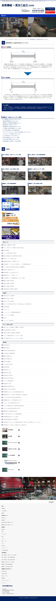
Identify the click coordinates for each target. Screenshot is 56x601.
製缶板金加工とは (6, 369)
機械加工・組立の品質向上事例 (7, 566)
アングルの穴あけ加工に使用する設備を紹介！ (12, 397)
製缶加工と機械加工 (7, 361)
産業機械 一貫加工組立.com (18, 5)
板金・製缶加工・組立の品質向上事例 (8, 559)
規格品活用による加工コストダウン (10, 124)
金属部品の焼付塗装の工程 (8, 386)
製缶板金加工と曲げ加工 (8, 375)
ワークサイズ (4, 534)
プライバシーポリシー (5, 580)
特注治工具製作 (6, 250)
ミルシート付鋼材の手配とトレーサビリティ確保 (13, 335)
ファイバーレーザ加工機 (8, 320)
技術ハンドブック (5, 575)
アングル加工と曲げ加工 (8, 364)
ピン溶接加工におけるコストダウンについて (12, 119)
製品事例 (3, 489)
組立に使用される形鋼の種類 (9, 353)
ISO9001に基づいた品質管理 (9, 295)
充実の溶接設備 (6, 306)
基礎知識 (3, 508)
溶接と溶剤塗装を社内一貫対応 (9, 330)
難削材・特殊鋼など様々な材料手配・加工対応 (12, 255)
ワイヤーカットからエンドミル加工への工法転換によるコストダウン (17, 132)
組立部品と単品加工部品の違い (9, 350)
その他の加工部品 (5, 550)
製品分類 (3, 529)
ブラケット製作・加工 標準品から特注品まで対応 (13, 247)
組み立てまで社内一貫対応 (8, 301)
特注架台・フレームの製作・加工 (9, 258)
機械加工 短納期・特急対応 (8, 280)
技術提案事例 (4, 552)
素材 (2, 536)
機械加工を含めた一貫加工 (8, 298)
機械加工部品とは (6, 347)
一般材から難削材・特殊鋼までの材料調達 (11, 332)
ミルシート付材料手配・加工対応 (9, 253)
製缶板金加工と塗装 (7, 372)
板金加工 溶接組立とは (7, 358)
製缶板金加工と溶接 (7, 383)
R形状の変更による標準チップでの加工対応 (12, 141)
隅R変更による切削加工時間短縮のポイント (12, 122)
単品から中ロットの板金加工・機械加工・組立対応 (13, 327)
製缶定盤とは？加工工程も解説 (9, 389)
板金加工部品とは (6, 345)
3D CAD (4, 317)
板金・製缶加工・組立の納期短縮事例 (8, 557)
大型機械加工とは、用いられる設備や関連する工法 (13, 391)
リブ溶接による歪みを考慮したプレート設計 (12, 128)
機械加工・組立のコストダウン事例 (12, 117)
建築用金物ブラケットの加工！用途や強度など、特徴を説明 (15, 394)
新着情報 (3, 495)
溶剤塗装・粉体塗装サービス (9, 269)
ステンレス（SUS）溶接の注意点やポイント (12, 402)
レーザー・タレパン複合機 (8, 315)
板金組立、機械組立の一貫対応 (9, 244)
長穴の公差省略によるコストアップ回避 (11, 137)
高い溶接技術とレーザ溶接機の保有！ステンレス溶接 (13, 278)
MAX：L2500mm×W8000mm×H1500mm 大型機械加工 (14, 266)
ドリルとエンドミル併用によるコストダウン (12, 133)
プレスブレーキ (6, 309)
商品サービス (4, 484)
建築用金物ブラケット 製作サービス (10, 275)
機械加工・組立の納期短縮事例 (7, 564)
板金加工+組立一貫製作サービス (7, 522)
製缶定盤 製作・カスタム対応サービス (10, 272)
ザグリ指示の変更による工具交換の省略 (11, 130)
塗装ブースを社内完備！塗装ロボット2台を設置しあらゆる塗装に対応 (17, 304)
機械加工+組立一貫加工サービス (7, 524)
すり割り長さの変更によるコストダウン (11, 139)
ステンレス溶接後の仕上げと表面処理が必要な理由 (13, 405)
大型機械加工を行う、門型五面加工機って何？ (12, 400)
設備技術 (3, 520)
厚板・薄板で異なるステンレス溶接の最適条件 (12, 413)
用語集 (3, 513)
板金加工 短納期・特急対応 (8, 286)
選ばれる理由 (4, 481)
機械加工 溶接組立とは (7, 356)
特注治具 (3, 545)
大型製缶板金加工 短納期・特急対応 (10, 288)
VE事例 (3, 492)
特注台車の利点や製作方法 (8, 378)
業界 (2, 531)
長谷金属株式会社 (26, 597)
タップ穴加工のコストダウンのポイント (11, 135)
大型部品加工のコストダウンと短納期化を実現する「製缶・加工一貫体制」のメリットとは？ (22, 422)
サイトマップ (4, 582)
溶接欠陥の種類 (6, 367)
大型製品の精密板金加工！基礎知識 (10, 419)
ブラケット (4, 538)
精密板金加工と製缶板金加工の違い (10, 411)
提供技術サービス (5, 515)
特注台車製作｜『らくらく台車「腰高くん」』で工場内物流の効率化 (17, 264)
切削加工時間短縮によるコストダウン (10, 121)
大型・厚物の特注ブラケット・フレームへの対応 (13, 338)
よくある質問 (4, 510)
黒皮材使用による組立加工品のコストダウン (12, 126)
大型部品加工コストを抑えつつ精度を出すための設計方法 (14, 424)
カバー (3, 543)
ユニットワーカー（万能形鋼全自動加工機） (12, 312)
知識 (2, 506)
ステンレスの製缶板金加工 (8, 380)
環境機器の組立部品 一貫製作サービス (11, 261)
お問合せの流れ (4, 573)
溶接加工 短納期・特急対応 (8, 283)
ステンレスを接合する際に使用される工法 (11, 408)
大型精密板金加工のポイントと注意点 (10, 416)
